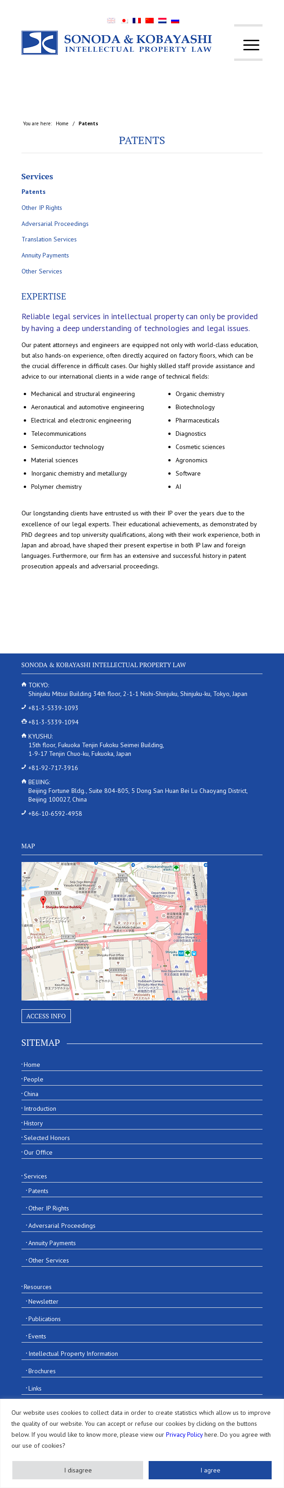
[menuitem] (246, 45)
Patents (142, 140)
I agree (210, 1470)
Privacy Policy (184, 1434)
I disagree (78, 1470)
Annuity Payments (45, 255)
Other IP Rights (41, 207)
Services (37, 176)
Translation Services (49, 239)
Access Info (46, 1016)
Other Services (41, 271)
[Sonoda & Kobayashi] (117, 42)
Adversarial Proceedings (55, 223)
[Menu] (246, 45)
